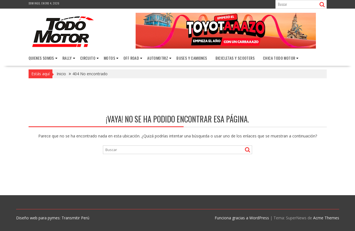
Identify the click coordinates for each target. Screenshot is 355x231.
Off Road (131, 58)
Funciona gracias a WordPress (242, 217)
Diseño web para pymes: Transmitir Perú (52, 217)
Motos (109, 58)
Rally (67, 58)
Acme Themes (326, 217)
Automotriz (157, 58)
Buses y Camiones (191, 58)
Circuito (87, 58)
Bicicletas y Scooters (235, 58)
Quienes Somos (41, 58)
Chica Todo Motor (279, 58)
